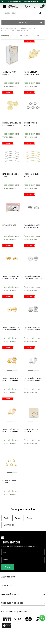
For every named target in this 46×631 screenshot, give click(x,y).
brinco (18, 518)
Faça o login (8, 83)
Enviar (8, 567)
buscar (41, 13)
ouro (29, 518)
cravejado (9, 524)
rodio (6, 518)
